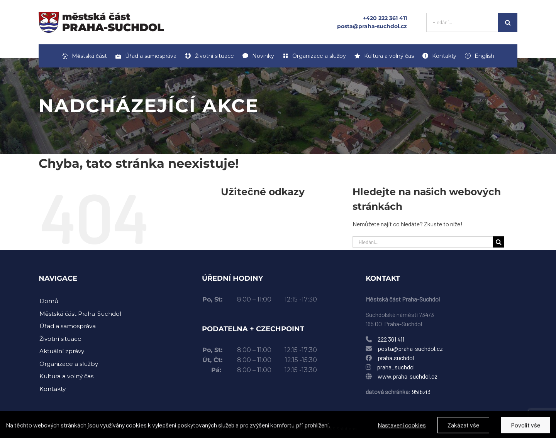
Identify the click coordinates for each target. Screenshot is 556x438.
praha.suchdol (396, 357)
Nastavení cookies (402, 428)
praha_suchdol (395, 367)
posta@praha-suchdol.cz (372, 26)
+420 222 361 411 (385, 18)
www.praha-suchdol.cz (407, 376)
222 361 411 (391, 339)
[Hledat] (507, 22)
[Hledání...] (462, 22)
